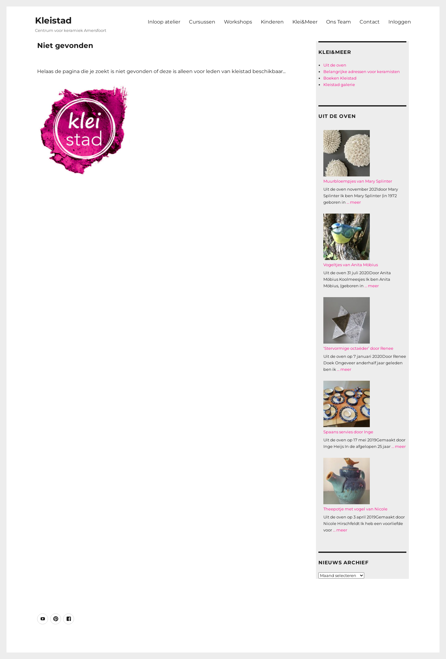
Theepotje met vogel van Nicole (355, 508)
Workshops (238, 22)
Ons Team (338, 22)
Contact (370, 22)
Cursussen (202, 22)
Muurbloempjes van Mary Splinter (357, 181)
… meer (354, 202)
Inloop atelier (164, 22)
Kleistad (53, 20)
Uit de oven (334, 65)
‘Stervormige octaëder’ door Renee (358, 348)
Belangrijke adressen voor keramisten (361, 71)
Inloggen (399, 22)
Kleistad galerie (339, 84)
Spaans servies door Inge (348, 431)
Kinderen (272, 22)
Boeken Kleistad (339, 78)
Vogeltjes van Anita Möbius (350, 264)
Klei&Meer (304, 22)
